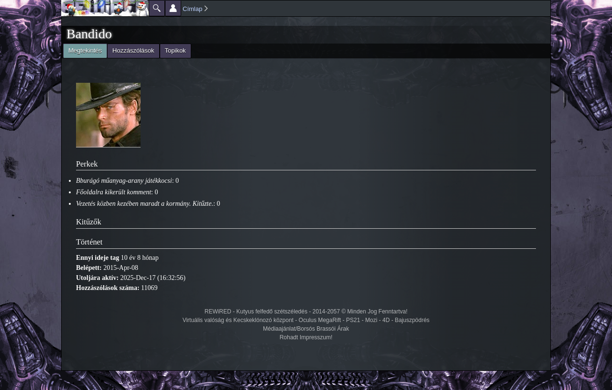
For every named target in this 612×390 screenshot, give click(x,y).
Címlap (192, 8)
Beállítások (173, 8)
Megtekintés (82, 49)
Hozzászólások (133, 50)
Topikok (175, 50)
